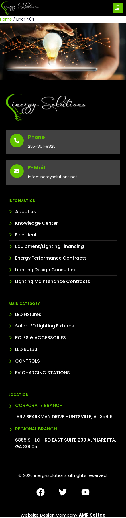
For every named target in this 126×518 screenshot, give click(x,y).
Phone (36, 137)
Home (6, 19)
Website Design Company (63, 515)
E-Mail (36, 167)
